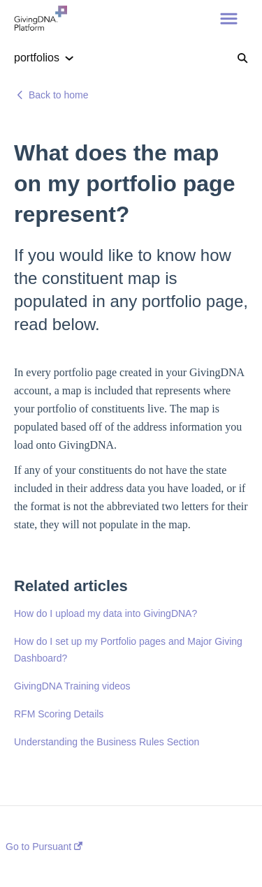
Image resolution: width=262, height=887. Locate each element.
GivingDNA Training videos (72, 686)
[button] (229, 19)
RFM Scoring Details (58, 714)
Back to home (59, 94)
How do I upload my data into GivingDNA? (105, 613)
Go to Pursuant (44, 846)
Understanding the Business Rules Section (106, 741)
